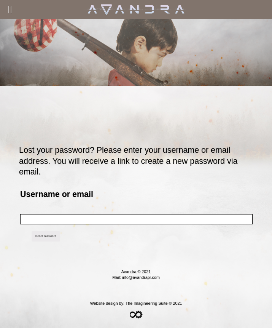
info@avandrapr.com (141, 277)
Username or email (56, 194)
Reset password (45, 236)
